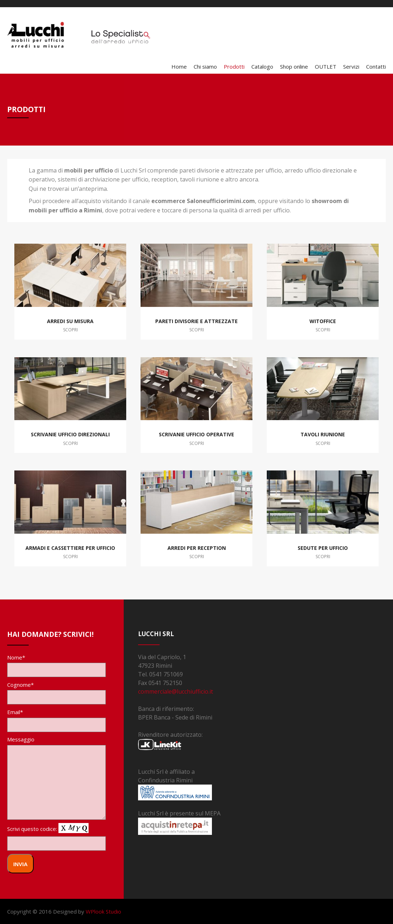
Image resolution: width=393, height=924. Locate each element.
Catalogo (262, 66)
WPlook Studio (103, 911)
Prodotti (234, 66)
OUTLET (325, 66)
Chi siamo (205, 66)
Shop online (294, 66)
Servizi (351, 66)
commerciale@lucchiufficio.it (175, 691)
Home (179, 66)
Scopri (70, 330)
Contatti (376, 66)
